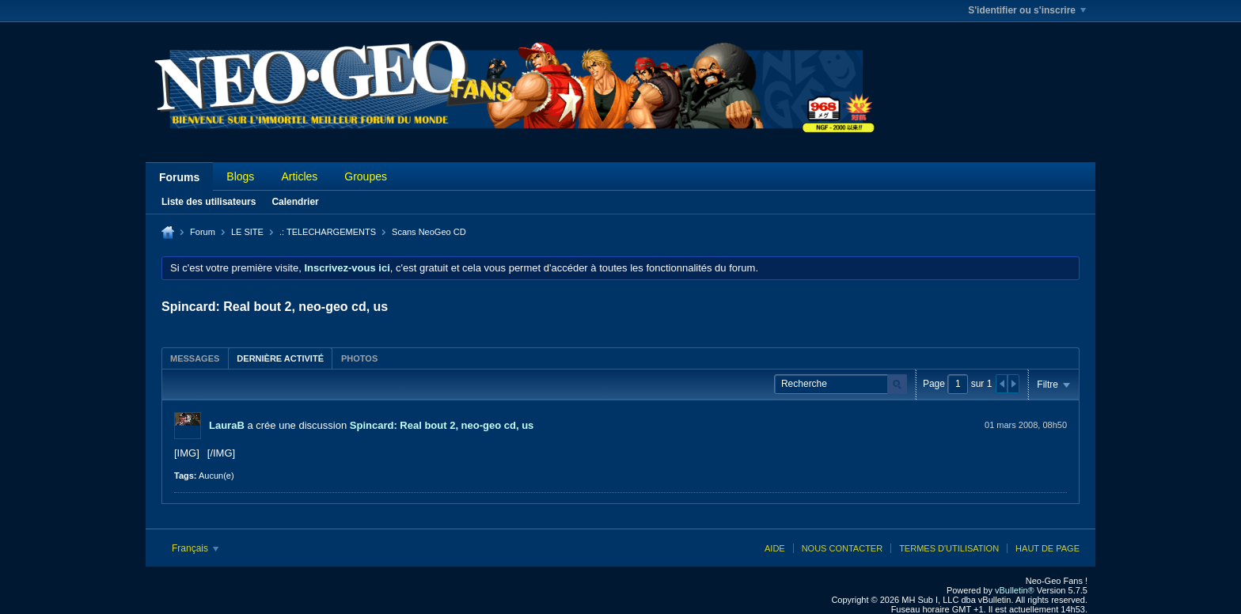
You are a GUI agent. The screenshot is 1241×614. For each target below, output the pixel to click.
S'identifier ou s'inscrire (1027, 10)
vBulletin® (1014, 590)
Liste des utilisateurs (208, 201)
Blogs (240, 176)
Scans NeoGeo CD (429, 232)
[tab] (194, 358)
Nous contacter (842, 548)
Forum (202, 232)
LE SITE (247, 232)
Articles (299, 176)
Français (195, 548)
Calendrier (294, 201)
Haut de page (1047, 548)
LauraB (227, 425)
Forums (179, 177)
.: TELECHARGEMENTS (327, 232)
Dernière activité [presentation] (280, 358)
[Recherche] (840, 384)
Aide (775, 548)
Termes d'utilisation (949, 548)
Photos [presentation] (359, 358)
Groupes (365, 176)
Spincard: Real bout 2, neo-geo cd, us (442, 425)
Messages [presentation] (194, 358)
